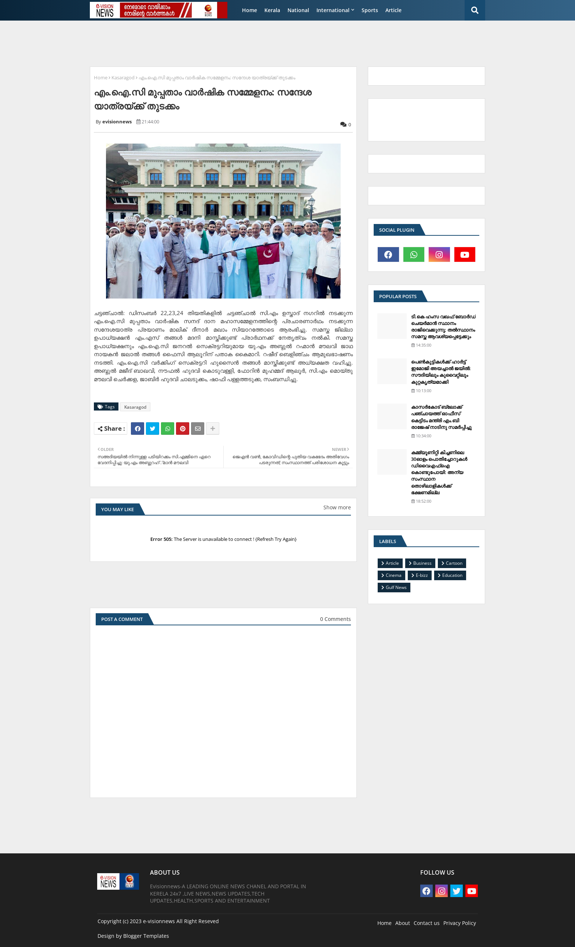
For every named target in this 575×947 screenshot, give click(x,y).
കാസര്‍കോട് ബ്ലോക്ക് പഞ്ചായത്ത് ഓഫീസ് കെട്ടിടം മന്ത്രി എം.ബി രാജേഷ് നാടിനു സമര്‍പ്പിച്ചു (441, 417)
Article (393, 10)
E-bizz (422, 575)
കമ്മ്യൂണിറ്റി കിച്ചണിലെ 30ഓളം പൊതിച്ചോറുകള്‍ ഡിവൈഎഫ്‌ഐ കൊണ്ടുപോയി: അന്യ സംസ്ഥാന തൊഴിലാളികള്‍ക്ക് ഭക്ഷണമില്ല (439, 472)
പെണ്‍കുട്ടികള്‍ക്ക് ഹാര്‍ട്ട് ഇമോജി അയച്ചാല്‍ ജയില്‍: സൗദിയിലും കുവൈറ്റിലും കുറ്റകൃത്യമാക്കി (441, 371)
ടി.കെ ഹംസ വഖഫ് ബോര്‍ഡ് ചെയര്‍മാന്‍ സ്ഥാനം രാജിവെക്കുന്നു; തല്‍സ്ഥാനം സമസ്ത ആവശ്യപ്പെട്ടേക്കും (443, 326)
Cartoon (454, 563)
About (402, 922)
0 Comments (335, 618)
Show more (337, 507)
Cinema (394, 575)
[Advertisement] (264, 42)
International (332, 10)
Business (422, 563)
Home (249, 10)
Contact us (427, 922)
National (298, 10)
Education (452, 575)
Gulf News (396, 587)
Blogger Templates (146, 935)
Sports (370, 10)
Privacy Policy (459, 922)
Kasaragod (123, 77)
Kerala (272, 10)
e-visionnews (159, 921)
